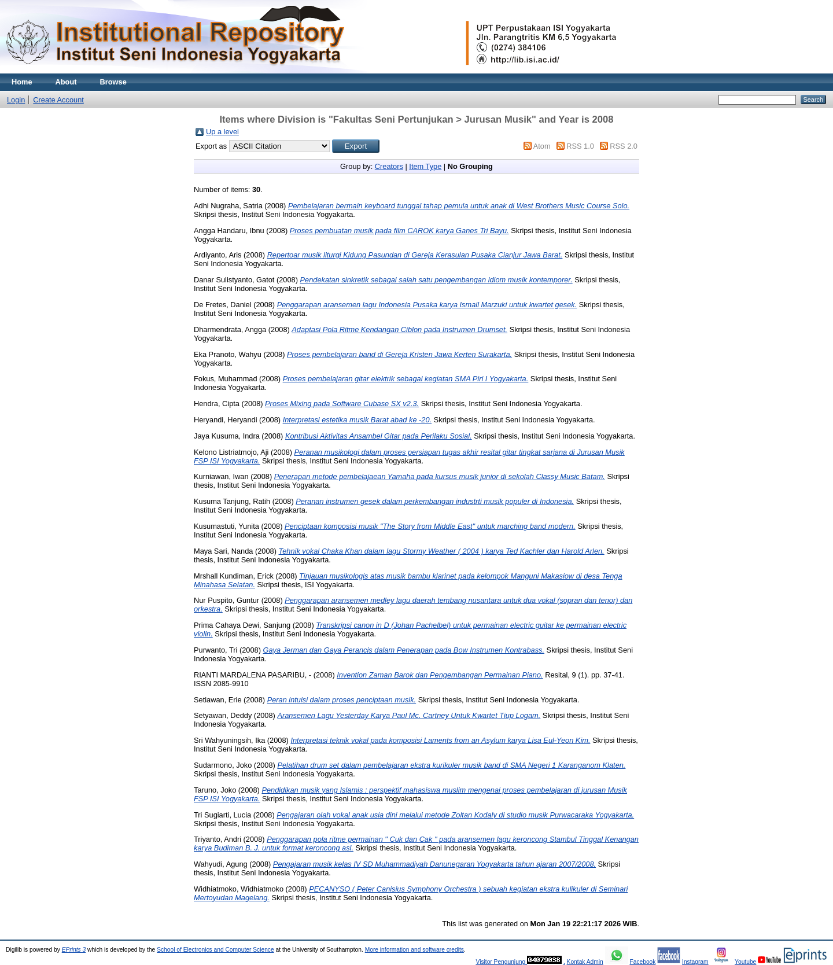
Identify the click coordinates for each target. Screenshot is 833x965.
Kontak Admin (585, 962)
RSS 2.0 (623, 146)
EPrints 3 (74, 949)
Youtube (745, 962)
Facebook (642, 962)
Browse (113, 82)
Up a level (222, 131)
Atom (542, 146)
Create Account (58, 99)
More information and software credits (414, 949)
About (66, 82)
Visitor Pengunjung (501, 962)
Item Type (425, 166)
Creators (389, 166)
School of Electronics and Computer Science (215, 949)
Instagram (695, 962)
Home (22, 82)
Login (16, 99)
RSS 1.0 (580, 146)
